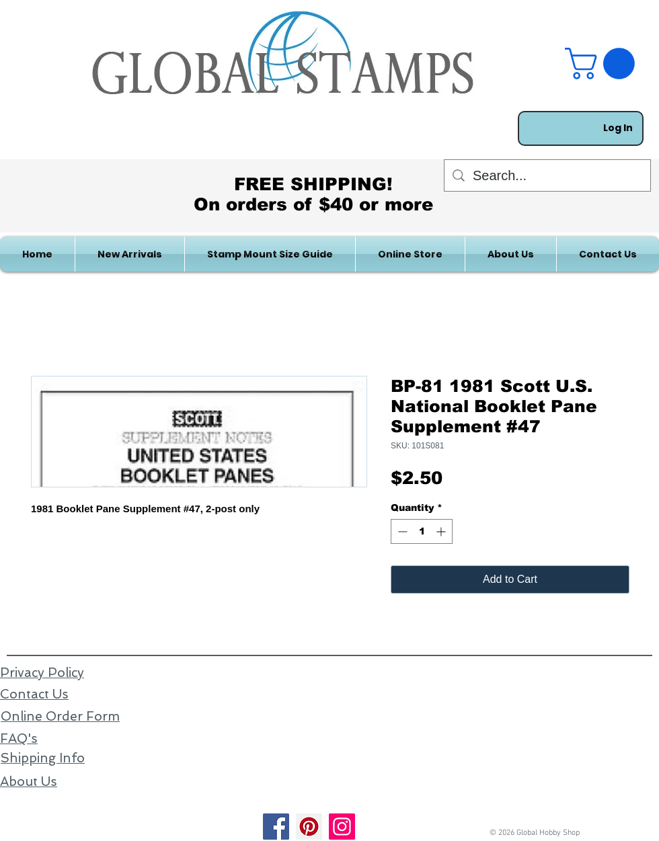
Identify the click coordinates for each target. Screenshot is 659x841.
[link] (603, 63)
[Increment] (442, 531)
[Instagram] (342, 826)
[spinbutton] (422, 531)
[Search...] (547, 175)
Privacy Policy (42, 672)
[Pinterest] (309, 826)
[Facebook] (276, 826)
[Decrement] (401, 531)
